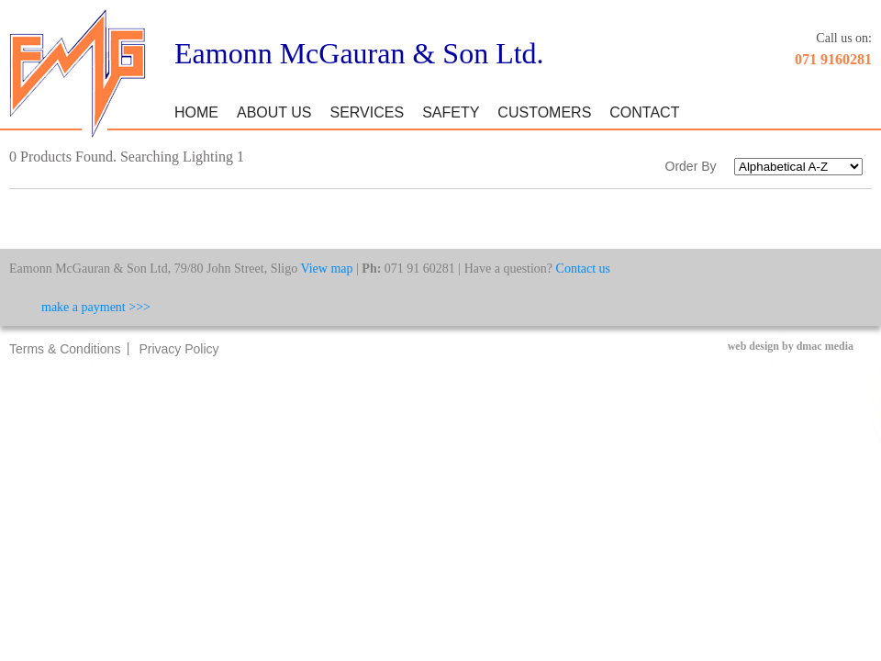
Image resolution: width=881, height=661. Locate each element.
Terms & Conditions (64, 349)
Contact (644, 112)
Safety (450, 112)
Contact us (583, 268)
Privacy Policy (178, 349)
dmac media (825, 346)
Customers (544, 112)
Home (196, 112)
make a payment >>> (96, 307)
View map (326, 268)
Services (367, 112)
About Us (274, 112)
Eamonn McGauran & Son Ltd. (359, 53)
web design (753, 346)
